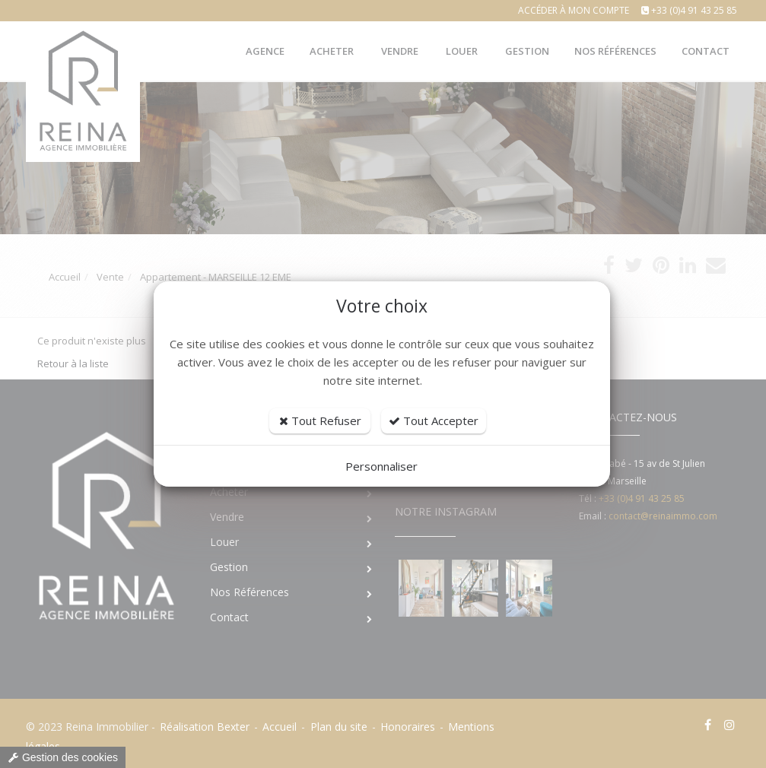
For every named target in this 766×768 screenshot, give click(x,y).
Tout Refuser (320, 420)
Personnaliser (381, 466)
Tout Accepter (433, 420)
